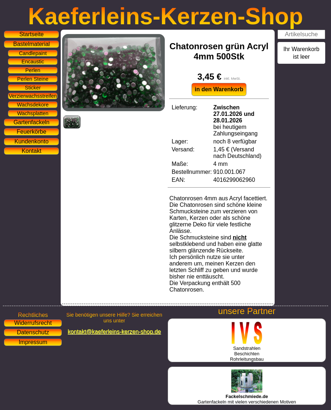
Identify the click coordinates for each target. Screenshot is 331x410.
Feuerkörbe (31, 132)
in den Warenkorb (219, 89)
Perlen (32, 70)
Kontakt (31, 151)
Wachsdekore (32, 105)
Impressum (33, 342)
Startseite (31, 34)
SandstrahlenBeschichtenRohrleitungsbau (246, 351)
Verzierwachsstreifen (33, 96)
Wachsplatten (32, 113)
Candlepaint (33, 53)
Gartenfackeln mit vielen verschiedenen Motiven (247, 396)
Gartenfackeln (31, 122)
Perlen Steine (32, 79)
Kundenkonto (31, 141)
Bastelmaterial (31, 44)
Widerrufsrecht (33, 323)
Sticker (33, 88)
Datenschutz (33, 332)
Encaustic (33, 61)
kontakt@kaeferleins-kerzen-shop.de (114, 332)
